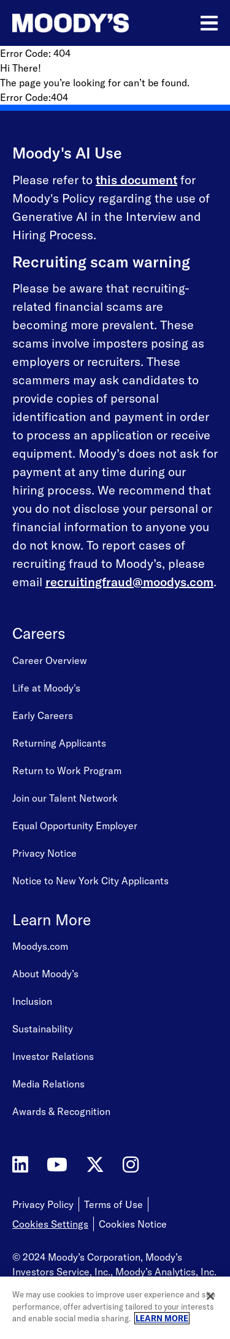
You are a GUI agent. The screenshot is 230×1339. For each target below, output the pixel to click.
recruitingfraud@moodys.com (129, 581)
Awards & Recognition (61, 1111)
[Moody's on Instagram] (131, 1165)
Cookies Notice (133, 1224)
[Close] (210, 1296)
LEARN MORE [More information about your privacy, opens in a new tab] (162, 1318)
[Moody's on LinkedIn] (20, 1165)
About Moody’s (45, 974)
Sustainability (42, 1029)
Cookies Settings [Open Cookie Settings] (50, 1224)
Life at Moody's (46, 688)
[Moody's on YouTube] (57, 1165)
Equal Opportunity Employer (74, 825)
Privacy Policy (43, 1204)
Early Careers (42, 715)
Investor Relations (53, 1056)
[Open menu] (209, 23)
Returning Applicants (59, 743)
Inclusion (32, 1001)
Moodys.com (40, 946)
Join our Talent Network (65, 798)
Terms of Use (113, 1204)
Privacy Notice (44, 853)
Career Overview (49, 660)
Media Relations (48, 1084)
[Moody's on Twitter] (95, 1165)
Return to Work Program (66, 770)
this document (136, 179)
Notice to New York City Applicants (90, 881)
